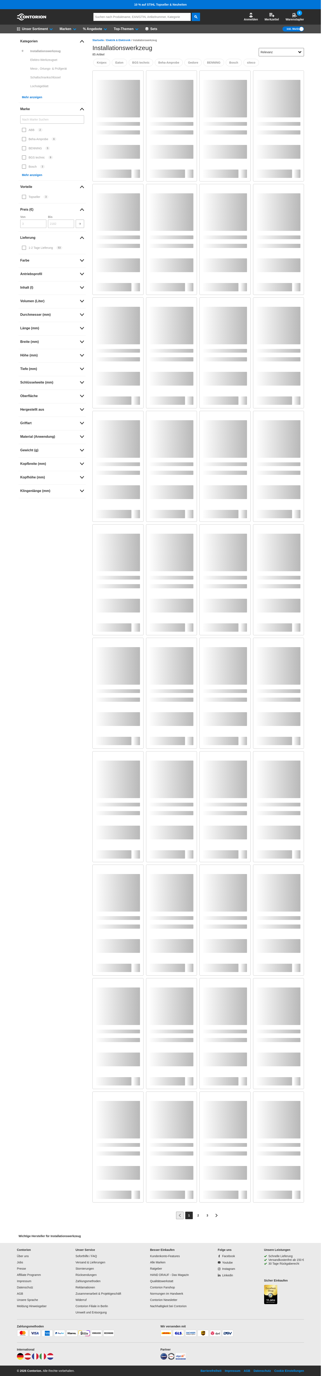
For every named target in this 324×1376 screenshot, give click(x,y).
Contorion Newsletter (163, 1300)
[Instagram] (226, 1269)
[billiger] (180, 1358)
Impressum (24, 1281)
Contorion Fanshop (162, 1287)
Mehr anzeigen (32, 97)
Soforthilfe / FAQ (86, 1256)
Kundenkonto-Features (165, 1256)
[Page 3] (207, 1215)
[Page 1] (189, 1215)
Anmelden (251, 17)
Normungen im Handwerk (166, 1293)
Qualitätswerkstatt (161, 1281)
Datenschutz (25, 1287)
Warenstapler (295, 17)
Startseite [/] (98, 40)
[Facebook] (226, 1256)
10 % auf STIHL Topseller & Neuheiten (160, 4)
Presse (21, 1268)
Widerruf (81, 1300)
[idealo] (163, 1358)
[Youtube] (225, 1262)
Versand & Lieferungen (90, 1262)
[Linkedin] (225, 1275)
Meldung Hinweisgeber (32, 1306)
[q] (142, 17)
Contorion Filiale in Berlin (92, 1306)
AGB (20, 1293)
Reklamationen (85, 1287)
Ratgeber (156, 1268)
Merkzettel (272, 17)
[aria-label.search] (196, 17)
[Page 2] (198, 1215)
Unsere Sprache (27, 1300)
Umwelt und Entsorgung (91, 1312)
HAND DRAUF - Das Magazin (169, 1275)
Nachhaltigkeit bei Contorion (168, 1306)
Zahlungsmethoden (88, 1281)
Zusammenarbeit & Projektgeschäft (98, 1293)
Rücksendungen (86, 1275)
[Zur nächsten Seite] (216, 1215)
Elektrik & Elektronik (118, 40)
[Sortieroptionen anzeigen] (300, 52)
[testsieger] (171, 1358)
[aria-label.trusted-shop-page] (270, 1295)
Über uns (23, 1256)
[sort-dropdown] (281, 52)
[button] (251, 17)
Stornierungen (85, 1268)
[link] (52, 41)
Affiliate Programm (29, 1275)
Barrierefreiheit (210, 1370)
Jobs (20, 1262)
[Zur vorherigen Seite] (180, 1215)
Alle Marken (157, 1262)
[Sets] (151, 29)
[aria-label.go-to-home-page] (31, 19)
